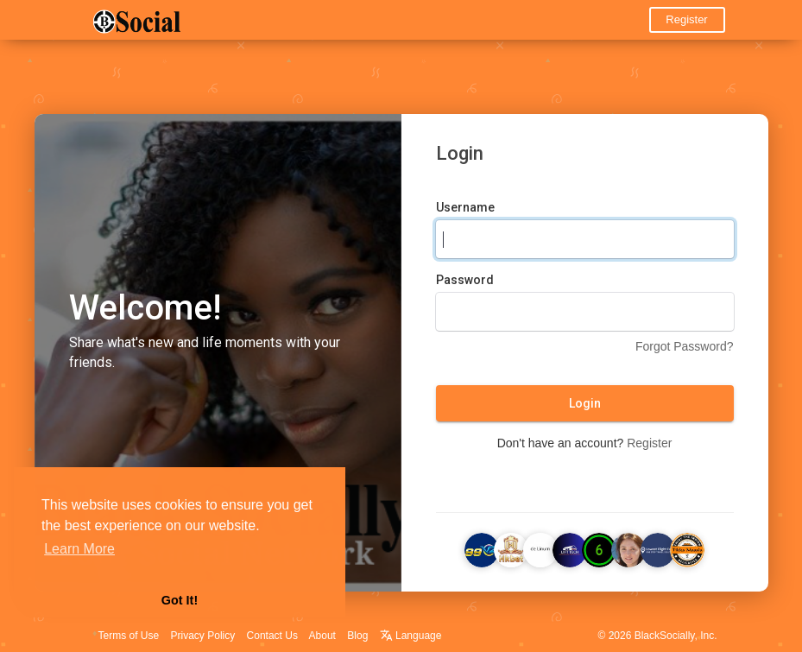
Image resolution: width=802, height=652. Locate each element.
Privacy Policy (203, 636)
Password (465, 280)
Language (411, 636)
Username (465, 207)
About (322, 636)
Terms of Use (129, 636)
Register (686, 19)
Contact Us (272, 636)
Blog (357, 636)
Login (585, 403)
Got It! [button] (179, 600)
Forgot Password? (684, 346)
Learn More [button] (79, 548)
